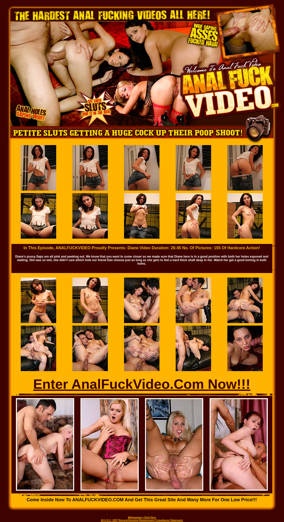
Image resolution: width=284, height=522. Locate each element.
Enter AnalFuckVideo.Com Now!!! (141, 384)
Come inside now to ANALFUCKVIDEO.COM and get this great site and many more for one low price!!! (142, 499)
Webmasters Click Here (142, 517)
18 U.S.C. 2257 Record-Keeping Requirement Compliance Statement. (142, 520)
